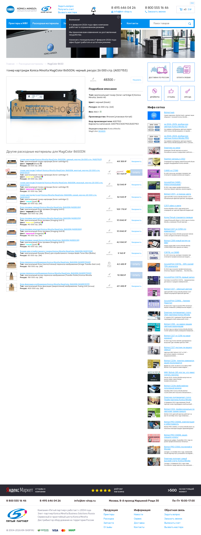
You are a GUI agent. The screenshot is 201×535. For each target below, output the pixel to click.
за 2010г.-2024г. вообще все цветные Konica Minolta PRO (176, 137)
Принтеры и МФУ (18, 23)
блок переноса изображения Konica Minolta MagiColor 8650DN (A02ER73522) (55, 262)
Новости (138, 514)
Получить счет (66, 9)
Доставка (139, 523)
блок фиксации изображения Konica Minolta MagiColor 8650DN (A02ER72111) (55, 284)
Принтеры (109, 514)
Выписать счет (172, 523)
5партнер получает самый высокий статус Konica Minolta (177, 459)
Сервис (138, 518)
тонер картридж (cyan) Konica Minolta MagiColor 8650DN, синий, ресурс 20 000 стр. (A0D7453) (58, 196)
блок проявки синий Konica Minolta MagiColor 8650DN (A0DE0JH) (49, 240)
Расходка (109, 518)
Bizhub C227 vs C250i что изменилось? (175, 230)
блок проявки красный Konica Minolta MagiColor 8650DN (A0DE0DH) (51, 229)
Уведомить (137, 80)
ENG (192, 3)
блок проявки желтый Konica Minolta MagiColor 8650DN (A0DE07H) (50, 218)
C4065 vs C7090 (171, 170)
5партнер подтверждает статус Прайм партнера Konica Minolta (177, 398)
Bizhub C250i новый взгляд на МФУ (177, 242)
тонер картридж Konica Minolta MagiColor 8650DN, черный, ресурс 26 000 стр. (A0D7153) (61, 159)
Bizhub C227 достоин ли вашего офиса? (178, 348)
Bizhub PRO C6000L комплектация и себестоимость (179, 423)
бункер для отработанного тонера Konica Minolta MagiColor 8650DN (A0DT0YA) (56, 251)
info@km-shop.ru (85, 500)
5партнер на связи (172, 148)
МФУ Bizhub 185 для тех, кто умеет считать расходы (179, 373)
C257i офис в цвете (172, 206)
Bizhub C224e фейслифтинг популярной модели (176, 387)
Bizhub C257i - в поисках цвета (177, 194)
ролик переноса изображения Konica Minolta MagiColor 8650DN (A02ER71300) (55, 273)
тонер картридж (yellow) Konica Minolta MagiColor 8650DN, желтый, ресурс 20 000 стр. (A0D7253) (60, 171)
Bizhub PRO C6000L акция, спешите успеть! (176, 436)
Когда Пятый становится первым (178, 217)
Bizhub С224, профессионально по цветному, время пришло (179, 410)
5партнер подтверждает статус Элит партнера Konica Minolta (177, 313)
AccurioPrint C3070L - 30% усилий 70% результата (178, 265)
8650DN (102, 131)
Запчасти (109, 523)
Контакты (132, 23)
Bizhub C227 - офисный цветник (178, 289)
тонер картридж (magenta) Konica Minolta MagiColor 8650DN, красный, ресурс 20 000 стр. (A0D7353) (61, 184)
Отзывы (108, 527)
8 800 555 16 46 (156, 8)
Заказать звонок (173, 518)
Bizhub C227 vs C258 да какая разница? (177, 337)
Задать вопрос (66, 6)
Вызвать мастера (67, 12)
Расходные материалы (46, 23)
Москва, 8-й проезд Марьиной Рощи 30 (134, 500)
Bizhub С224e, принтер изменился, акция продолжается (179, 362)
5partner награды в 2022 (174, 159)
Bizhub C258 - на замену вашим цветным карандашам (178, 325)
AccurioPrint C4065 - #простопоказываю (173, 183)
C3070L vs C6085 (171, 252)
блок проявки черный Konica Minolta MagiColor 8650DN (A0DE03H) (50, 207)
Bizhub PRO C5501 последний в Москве (178, 448)
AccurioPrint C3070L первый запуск (179, 277)
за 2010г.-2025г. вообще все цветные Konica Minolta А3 (176, 125)
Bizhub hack (169, 112)
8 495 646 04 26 (123, 8)
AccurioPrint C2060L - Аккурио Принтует (177, 302)
